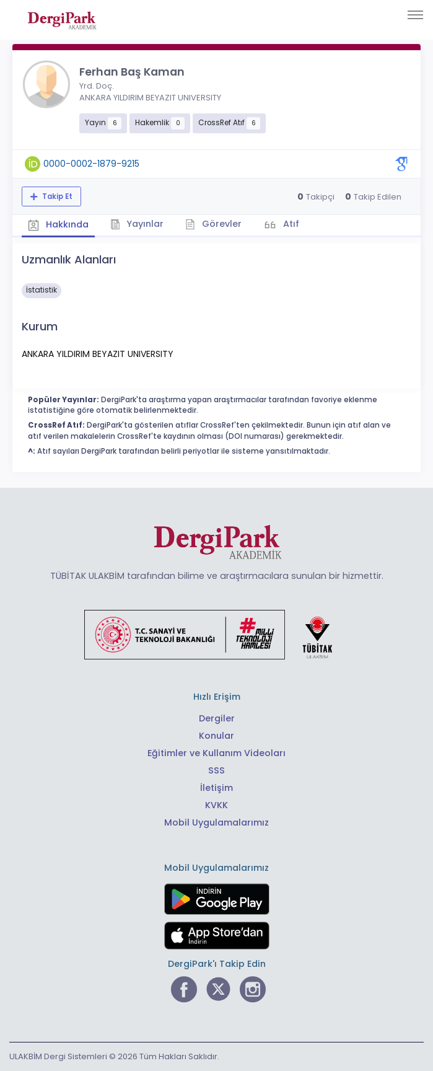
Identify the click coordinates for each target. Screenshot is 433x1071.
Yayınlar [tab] (137, 224)
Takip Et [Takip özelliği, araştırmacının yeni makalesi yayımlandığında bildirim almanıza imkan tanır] (56, 196)
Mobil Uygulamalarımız (216, 822)
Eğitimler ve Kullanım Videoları (216, 753)
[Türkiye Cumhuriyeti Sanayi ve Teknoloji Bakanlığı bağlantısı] (216, 634)
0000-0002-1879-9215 (91, 163)
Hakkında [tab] (58, 225)
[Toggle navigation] (415, 14)
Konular (216, 735)
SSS (216, 770)
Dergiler (217, 718)
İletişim (216, 788)
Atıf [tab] (290, 224)
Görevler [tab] (213, 224)
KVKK (216, 805)
